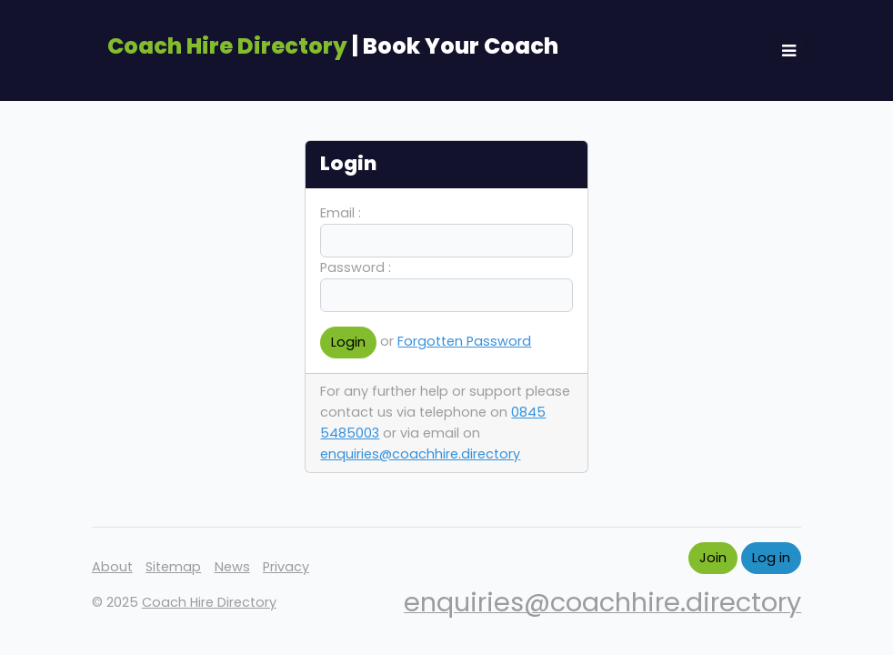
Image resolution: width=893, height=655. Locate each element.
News (232, 567)
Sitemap (173, 567)
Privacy (286, 567)
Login (348, 342)
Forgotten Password (464, 341)
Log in (771, 558)
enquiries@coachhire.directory (420, 454)
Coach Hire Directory (209, 602)
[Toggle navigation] (789, 51)
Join (713, 558)
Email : (340, 213)
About (112, 567)
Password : (355, 267)
